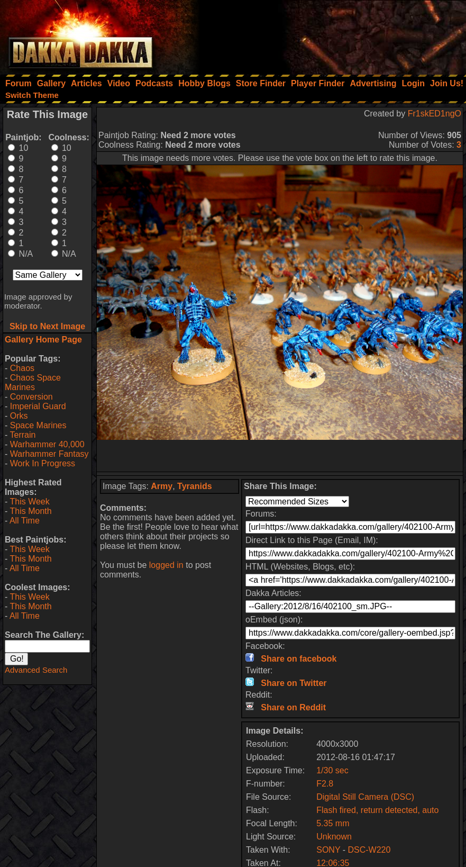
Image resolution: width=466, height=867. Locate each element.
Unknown (334, 836)
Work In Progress (42, 463)
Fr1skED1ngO (434, 113)
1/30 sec (332, 770)
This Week (29, 501)
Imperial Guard (38, 406)
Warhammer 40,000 (47, 444)
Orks (19, 415)
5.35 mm (332, 823)
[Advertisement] (323, 34)
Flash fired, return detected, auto (377, 810)
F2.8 (324, 783)
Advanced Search (36, 669)
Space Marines (38, 425)
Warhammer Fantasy (49, 453)
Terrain (22, 434)
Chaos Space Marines (33, 382)
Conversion (31, 396)
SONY (328, 849)
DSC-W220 (369, 849)
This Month (30, 511)
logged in (166, 565)
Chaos (22, 368)
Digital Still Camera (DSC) (365, 796)
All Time (25, 520)
